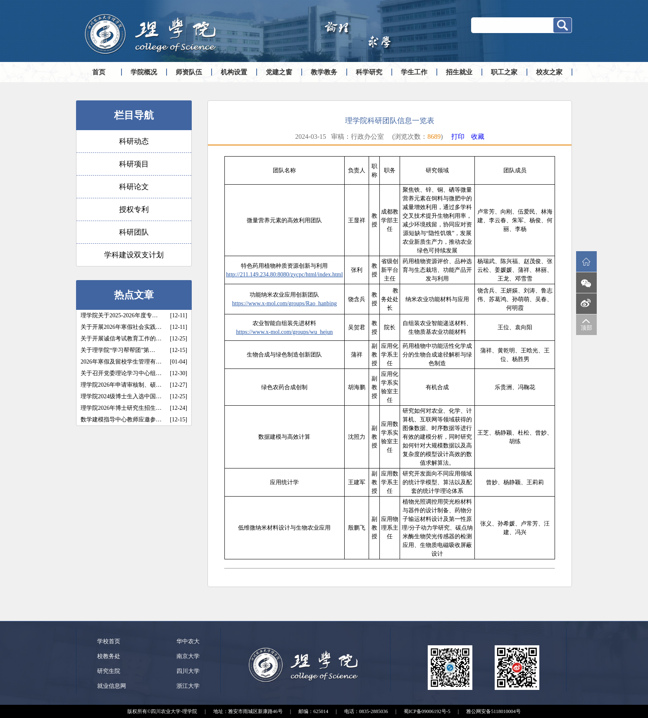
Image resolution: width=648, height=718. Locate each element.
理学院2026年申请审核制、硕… (121, 385)
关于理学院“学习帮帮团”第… (118, 350)
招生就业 (459, 72)
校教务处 (108, 656)
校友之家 (549, 72)
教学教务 (324, 72)
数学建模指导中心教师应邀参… (121, 419)
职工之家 (504, 72)
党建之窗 (279, 72)
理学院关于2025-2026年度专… (119, 315)
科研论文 (134, 187)
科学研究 (369, 72)
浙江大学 (188, 686)
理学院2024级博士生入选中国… (121, 396)
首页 (98, 72)
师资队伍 (189, 72)
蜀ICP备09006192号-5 (427, 711)
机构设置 (234, 72)
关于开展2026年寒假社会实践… (121, 327)
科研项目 (134, 164)
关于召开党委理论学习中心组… (121, 373)
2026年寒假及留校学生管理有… (121, 362)
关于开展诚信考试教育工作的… (121, 338)
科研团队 (134, 232)
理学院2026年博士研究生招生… (121, 408)
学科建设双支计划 (134, 255)
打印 (458, 136)
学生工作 (414, 72)
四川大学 (188, 671)
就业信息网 (111, 686)
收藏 (477, 136)
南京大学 (188, 656)
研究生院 (108, 671)
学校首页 (108, 641)
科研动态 (134, 141)
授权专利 (134, 209)
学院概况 (144, 72)
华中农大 (188, 641)
